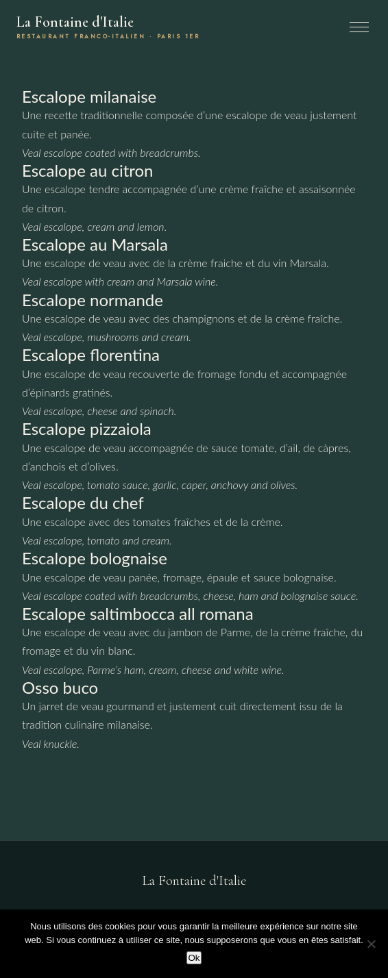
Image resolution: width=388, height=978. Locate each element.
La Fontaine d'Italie (107, 27)
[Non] (371, 944)
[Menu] (359, 27)
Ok (193, 958)
